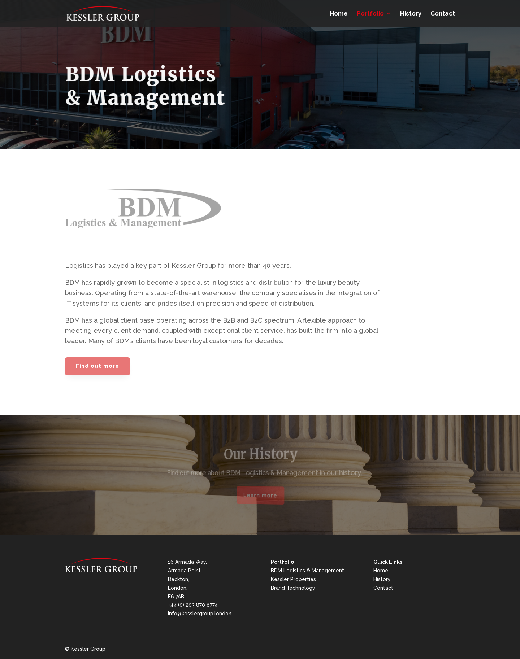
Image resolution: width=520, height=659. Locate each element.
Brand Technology (293, 588)
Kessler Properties (293, 579)
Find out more (97, 366)
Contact (442, 14)
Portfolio (370, 14)
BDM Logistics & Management (307, 570)
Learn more (260, 495)
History (410, 14)
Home (339, 14)
